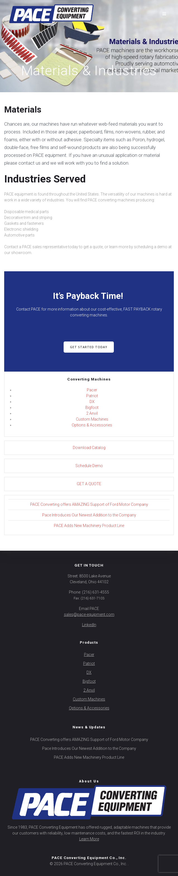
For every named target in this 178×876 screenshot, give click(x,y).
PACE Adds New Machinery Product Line (89, 525)
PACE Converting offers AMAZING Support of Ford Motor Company (89, 504)
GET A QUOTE (89, 484)
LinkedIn (89, 625)
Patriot (92, 396)
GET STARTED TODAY (88, 347)
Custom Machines (92, 419)
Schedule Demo (89, 465)
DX (92, 401)
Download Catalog (89, 447)
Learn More (89, 839)
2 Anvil (92, 413)
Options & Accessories (92, 425)
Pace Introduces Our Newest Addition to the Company (89, 515)
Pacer (92, 390)
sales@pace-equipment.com (89, 614)
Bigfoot (91, 407)
